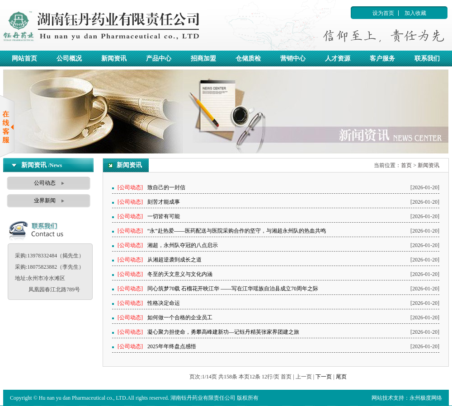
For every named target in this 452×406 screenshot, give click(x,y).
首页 (406, 165)
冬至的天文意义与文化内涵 (179, 274)
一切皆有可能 (163, 216)
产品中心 (158, 58)
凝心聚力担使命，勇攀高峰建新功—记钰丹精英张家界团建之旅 (223, 332)
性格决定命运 (163, 303)
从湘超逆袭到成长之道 (174, 260)
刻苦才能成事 (163, 202)
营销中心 (293, 58)
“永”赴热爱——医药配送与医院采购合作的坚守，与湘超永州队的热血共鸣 (236, 231)
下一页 (323, 376)
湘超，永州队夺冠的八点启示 (182, 245)
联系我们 (427, 58)
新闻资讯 (114, 58)
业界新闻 (45, 200)
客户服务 (382, 58)
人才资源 (337, 58)
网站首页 (24, 58)
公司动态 (45, 183)
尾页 (341, 376)
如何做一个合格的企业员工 (179, 317)
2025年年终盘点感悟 (171, 346)
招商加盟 (203, 58)
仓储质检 (248, 58)
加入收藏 (415, 13)
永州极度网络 (426, 398)
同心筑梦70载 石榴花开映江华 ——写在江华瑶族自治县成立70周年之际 (232, 288)
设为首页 (383, 13)
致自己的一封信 (166, 187)
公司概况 (69, 58)
